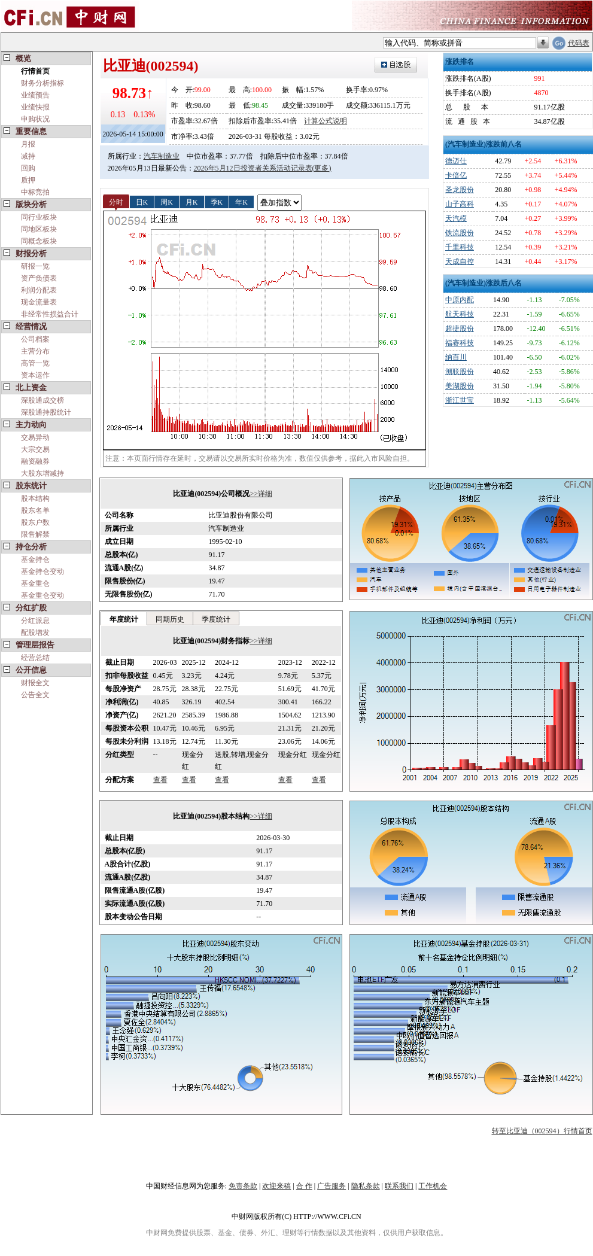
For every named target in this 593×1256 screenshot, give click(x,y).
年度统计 (124, 619)
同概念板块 (39, 241)
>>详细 (261, 493)
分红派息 (35, 620)
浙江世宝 (459, 400)
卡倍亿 (456, 175)
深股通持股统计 (46, 412)
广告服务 (331, 1186)
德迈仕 (456, 161)
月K (191, 201)
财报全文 (35, 683)
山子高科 (459, 204)
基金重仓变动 (42, 595)
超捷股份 (459, 328)
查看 (160, 780)
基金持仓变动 (42, 571)
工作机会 (432, 1186)
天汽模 (456, 218)
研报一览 (35, 266)
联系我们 (399, 1186)
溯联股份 (459, 371)
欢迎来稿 (276, 1186)
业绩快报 (35, 107)
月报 (28, 144)
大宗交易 (35, 449)
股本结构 (35, 498)
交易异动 (35, 437)
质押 (28, 180)
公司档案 (35, 339)
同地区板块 (39, 229)
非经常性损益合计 (49, 314)
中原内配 (459, 300)
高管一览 (35, 363)
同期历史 (170, 619)
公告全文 (35, 695)
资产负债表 (39, 278)
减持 (28, 156)
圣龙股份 (459, 189)
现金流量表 (39, 302)
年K (241, 201)
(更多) (322, 168)
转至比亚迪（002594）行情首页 (542, 1131)
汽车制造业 (162, 156)
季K (217, 201)
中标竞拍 (35, 192)
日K (142, 201)
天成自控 (459, 261)
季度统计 (216, 619)
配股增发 (35, 632)
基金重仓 (35, 583)
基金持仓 (35, 559)
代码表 (578, 43)
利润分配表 (39, 290)
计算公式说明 (325, 121)
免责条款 (243, 1186)
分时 (116, 201)
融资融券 (35, 461)
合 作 (304, 1186)
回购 (28, 168)
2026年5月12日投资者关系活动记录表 (253, 168)
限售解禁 (35, 534)
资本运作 (35, 375)
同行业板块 (39, 217)
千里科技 (459, 247)
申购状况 (35, 119)
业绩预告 (35, 95)
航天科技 (459, 314)
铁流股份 (459, 233)
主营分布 (35, 351)
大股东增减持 (42, 473)
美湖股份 (459, 386)
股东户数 (35, 522)
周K (166, 201)
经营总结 (35, 657)
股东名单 (35, 510)
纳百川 (456, 357)
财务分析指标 (42, 83)
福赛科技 (459, 343)
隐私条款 (365, 1186)
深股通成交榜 (42, 400)
